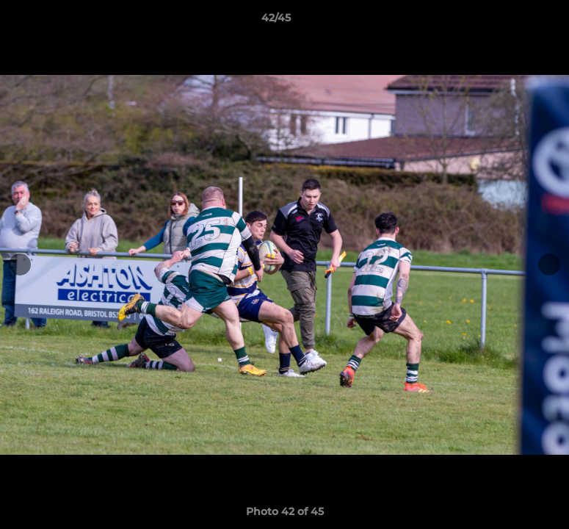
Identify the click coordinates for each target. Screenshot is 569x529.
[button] (507, 21)
